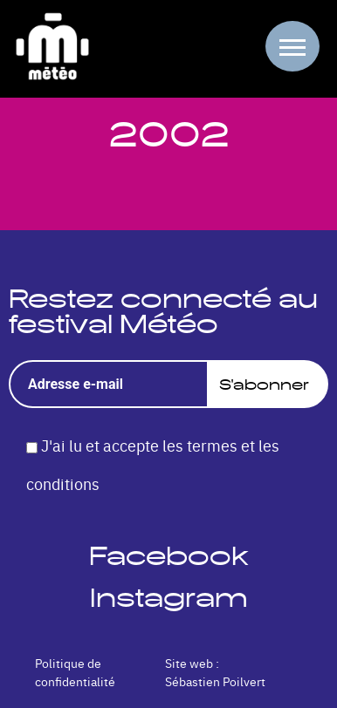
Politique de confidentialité (75, 672)
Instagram (169, 598)
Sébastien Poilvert (215, 681)
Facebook (168, 556)
